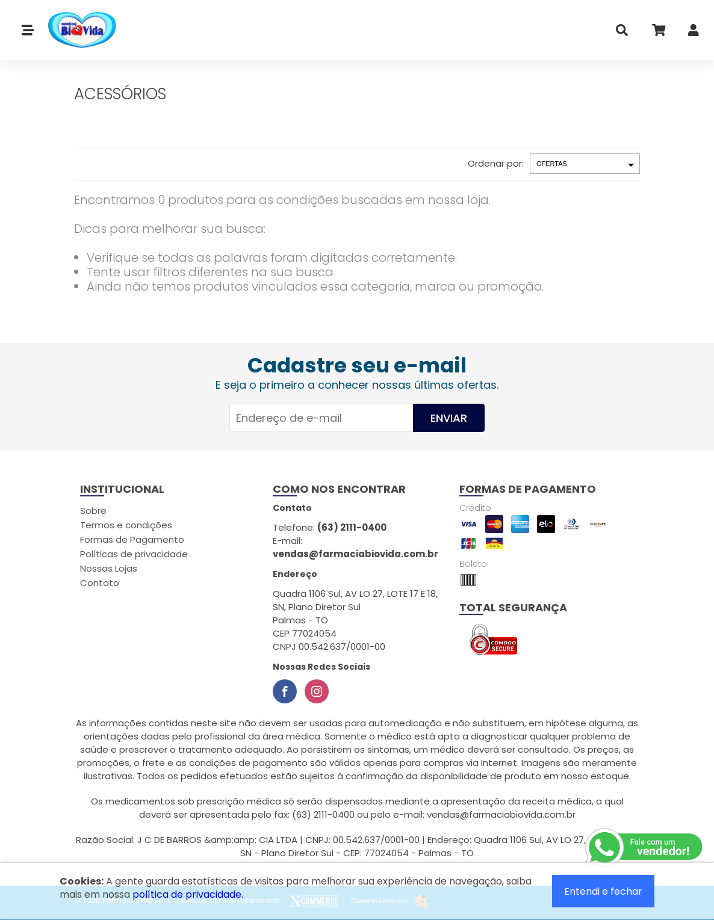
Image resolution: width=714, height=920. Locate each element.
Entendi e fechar (603, 891)
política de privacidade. (187, 894)
